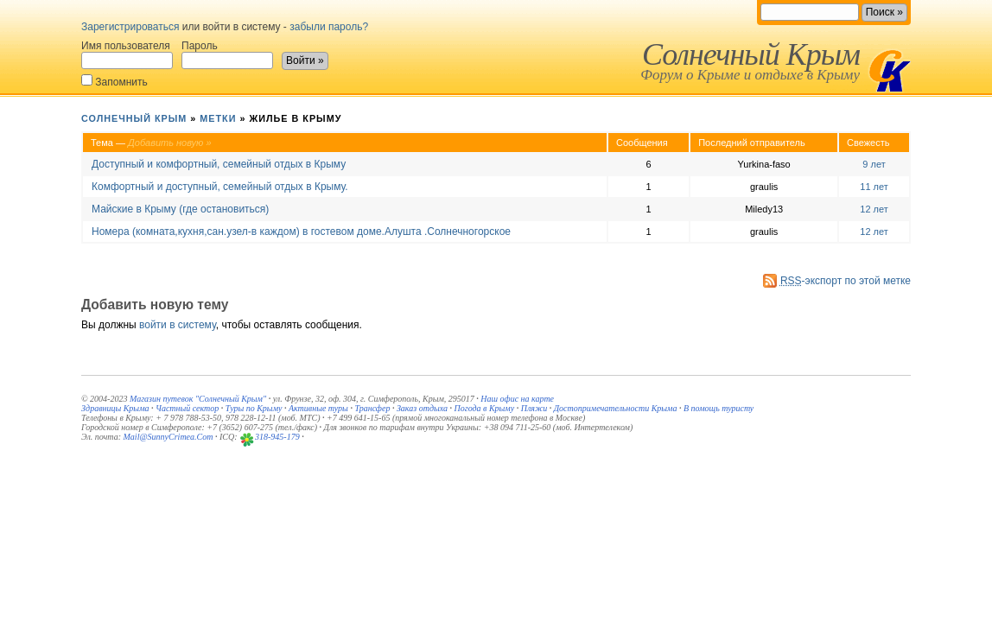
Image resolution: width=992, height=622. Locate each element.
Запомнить (114, 80)
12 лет (874, 209)
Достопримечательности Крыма (615, 408)
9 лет (873, 164)
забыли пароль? (328, 27)
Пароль (227, 54)
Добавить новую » (170, 142)
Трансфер (372, 408)
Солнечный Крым (751, 54)
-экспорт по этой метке (845, 281)
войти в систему (177, 325)
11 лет (874, 186)
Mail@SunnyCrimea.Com (168, 436)
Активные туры (318, 408)
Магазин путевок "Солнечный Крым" (198, 398)
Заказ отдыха (422, 408)
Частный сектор (187, 408)
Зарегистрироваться (130, 27)
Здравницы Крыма (115, 408)
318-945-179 (277, 436)
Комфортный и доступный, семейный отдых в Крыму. (220, 187)
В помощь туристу (719, 408)
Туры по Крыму (254, 408)
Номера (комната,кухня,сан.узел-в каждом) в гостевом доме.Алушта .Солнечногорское (301, 231)
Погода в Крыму (485, 408)
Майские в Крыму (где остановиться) (180, 209)
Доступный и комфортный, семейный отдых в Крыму (219, 164)
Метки (218, 118)
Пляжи (534, 408)
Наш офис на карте (517, 398)
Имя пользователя (127, 54)
